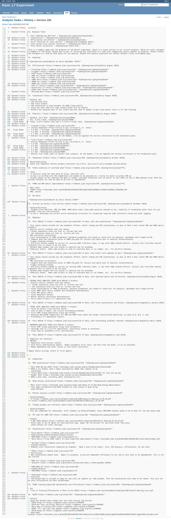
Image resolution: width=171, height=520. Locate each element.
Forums (74, 13)
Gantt (31, 13)
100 (8, 168)
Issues (24, 13)
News (48, 13)
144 (8, 146)
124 (8, 353)
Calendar (39, 13)
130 (8, 98)
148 (8, 134)
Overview (6, 13)
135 (8, 118)
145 (8, 136)
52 (9, 112)
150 (8, 122)
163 (8, 96)
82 (9, 58)
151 (8, 148)
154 (8, 62)
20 (9, 48)
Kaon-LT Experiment (8, 17)
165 (8, 202)
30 (9, 40)
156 (8, 114)
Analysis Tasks (11, 20)
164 (8, 158)
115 (8, 174)
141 (8, 130)
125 (8, 355)
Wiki (67, 13)
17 (9, 56)
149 (8, 120)
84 (9, 84)
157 (8, 253)
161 (8, 162)
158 (8, 277)
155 (8, 66)
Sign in (166, 1)
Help (13, 1)
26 (9, 52)
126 (8, 116)
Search (120, 5)
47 (9, 68)
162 (8, 497)
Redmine (79, 518)
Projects (8, 1)
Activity (15, 13)
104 (8, 38)
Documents (57, 13)
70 (9, 64)
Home (3, 1)
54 (9, 170)
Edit (159, 17)
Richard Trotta (7, 24)
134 (8, 124)
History (166, 17)
